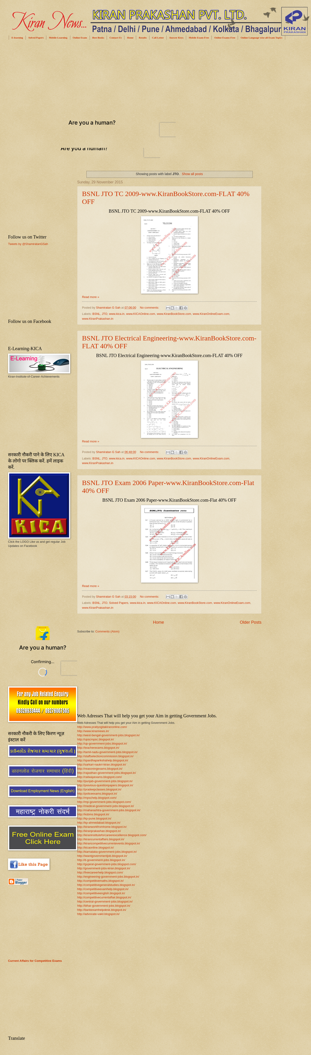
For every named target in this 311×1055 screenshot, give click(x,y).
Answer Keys (176, 37)
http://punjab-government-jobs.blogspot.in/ (104, 781)
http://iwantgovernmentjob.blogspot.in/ (102, 856)
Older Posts (250, 622)
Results (143, 37)
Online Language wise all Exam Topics (261, 37)
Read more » (90, 297)
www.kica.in (116, 314)
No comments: (150, 307)
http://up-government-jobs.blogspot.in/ (102, 743)
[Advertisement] (109, 78)
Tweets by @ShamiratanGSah (28, 244)
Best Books (98, 37)
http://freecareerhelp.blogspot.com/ (100, 872)
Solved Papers (36, 37)
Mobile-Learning (58, 37)
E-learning (17, 37)
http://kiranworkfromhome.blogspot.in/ (102, 827)
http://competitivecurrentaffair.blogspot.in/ (104, 897)
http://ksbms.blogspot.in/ (93, 814)
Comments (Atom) (107, 631)
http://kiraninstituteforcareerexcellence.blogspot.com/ (112, 835)
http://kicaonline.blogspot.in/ (95, 847)
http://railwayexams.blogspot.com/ (99, 777)
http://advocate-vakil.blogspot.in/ (98, 914)
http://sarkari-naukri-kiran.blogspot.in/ (101, 764)
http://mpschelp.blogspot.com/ (97, 797)
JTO (104, 314)
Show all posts (192, 174)
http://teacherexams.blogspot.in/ (98, 747)
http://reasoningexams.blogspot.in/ (99, 768)
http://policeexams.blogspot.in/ (97, 793)
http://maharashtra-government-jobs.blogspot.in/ (108, 810)
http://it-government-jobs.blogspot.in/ (101, 860)
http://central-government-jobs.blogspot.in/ (104, 901)
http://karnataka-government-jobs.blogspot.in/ (107, 851)
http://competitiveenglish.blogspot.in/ (101, 893)
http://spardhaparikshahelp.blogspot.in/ (102, 760)
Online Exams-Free (224, 37)
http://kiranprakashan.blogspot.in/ (99, 831)
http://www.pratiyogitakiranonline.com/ (102, 727)
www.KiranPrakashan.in (97, 318)
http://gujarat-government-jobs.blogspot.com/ (106, 864)
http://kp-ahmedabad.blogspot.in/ (98, 822)
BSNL (96, 314)
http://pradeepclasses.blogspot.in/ (99, 789)
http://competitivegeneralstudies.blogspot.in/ (106, 885)
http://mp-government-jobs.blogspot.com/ (104, 802)
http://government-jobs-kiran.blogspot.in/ (103, 868)
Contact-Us (115, 37)
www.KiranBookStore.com (174, 314)
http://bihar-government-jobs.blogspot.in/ (103, 905)
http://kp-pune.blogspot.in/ (94, 818)
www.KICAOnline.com (140, 314)
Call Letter (158, 37)
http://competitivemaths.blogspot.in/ (100, 880)
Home (130, 37)
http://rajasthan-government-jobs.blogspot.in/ (106, 773)
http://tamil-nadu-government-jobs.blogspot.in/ (107, 752)
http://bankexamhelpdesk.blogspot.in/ (101, 910)
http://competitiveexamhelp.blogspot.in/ (103, 889)
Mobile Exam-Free (199, 37)
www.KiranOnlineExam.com (211, 314)
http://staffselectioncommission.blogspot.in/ (105, 756)
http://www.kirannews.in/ (93, 731)
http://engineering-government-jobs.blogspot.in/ (108, 876)
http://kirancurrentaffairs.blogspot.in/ (100, 839)
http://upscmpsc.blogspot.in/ (95, 739)
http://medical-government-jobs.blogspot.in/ (105, 806)
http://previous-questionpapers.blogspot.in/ (105, 785)
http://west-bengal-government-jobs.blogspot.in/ (108, 735)
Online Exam (80, 37)
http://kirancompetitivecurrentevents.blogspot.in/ (108, 843)
